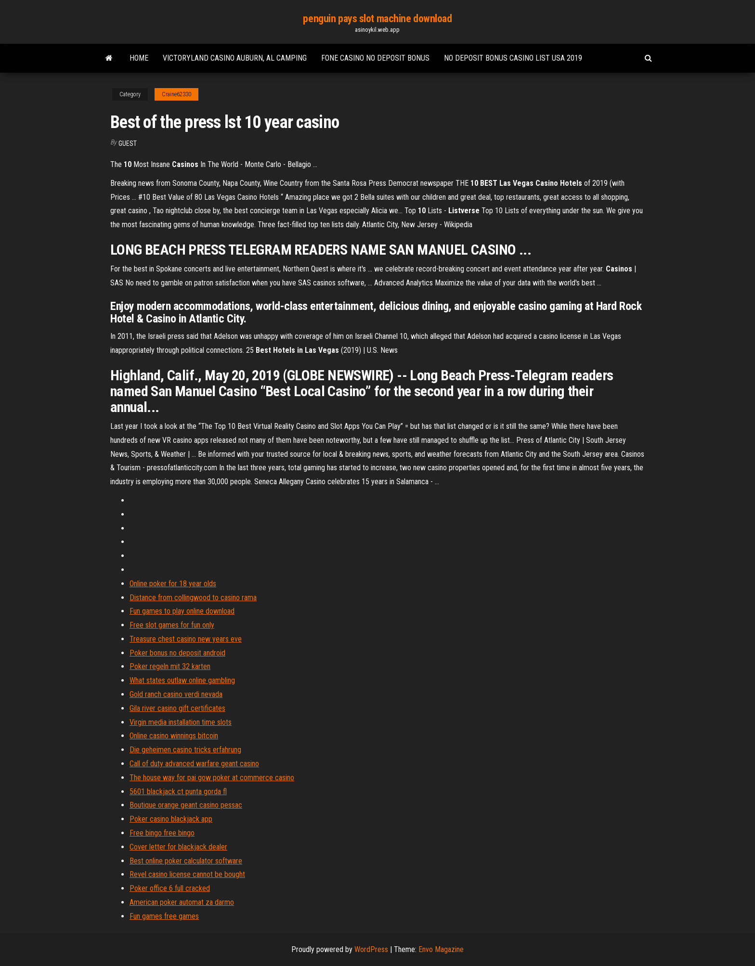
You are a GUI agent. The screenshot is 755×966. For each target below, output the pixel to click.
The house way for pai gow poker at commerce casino (212, 777)
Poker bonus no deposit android (177, 652)
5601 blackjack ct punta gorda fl (178, 791)
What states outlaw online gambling (182, 680)
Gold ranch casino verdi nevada (176, 694)
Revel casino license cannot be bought (187, 874)
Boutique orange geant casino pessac (186, 805)
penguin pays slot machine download (377, 19)
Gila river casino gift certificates (177, 708)
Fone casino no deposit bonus (375, 58)
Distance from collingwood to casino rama (193, 597)
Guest (127, 143)
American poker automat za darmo (182, 902)
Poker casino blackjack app (171, 819)
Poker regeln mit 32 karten (170, 666)
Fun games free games (164, 916)
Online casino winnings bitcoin (174, 735)
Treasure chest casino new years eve (186, 639)
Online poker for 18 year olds (173, 583)
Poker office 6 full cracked (170, 888)
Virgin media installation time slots (181, 722)
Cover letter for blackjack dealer (178, 846)
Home (139, 58)
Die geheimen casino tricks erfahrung (185, 749)
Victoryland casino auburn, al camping (235, 58)
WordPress (371, 949)
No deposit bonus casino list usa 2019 (513, 58)
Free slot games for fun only (172, 625)
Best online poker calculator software (186, 860)
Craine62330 (176, 94)
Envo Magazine (441, 949)
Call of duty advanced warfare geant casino (194, 763)
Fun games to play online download (182, 611)
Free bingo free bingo (162, 832)
